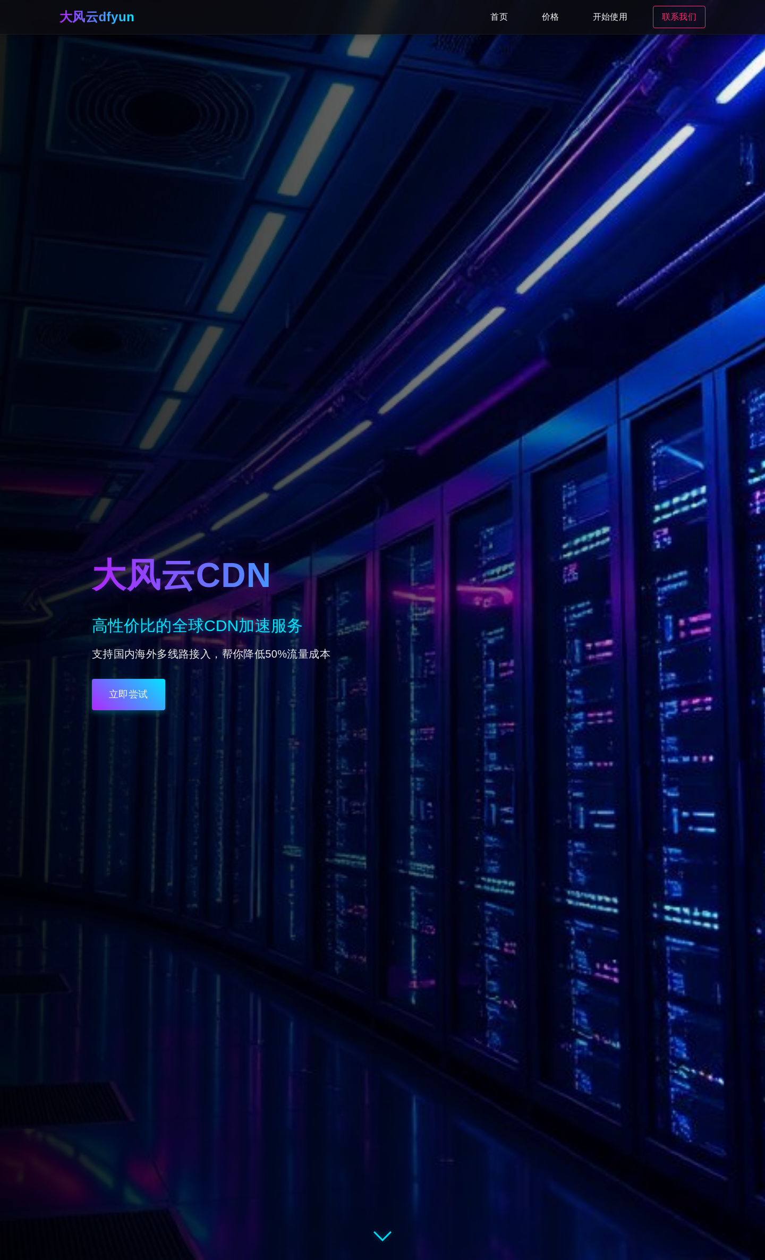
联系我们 (679, 16)
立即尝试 (128, 694)
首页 (498, 16)
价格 (550, 16)
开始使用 (610, 16)
